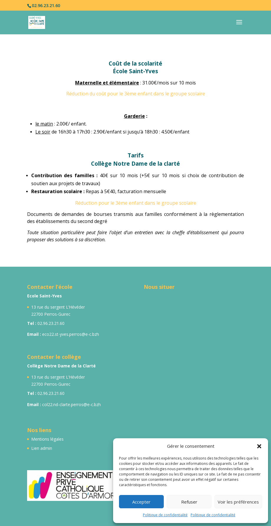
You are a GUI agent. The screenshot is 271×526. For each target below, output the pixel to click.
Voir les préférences (238, 502)
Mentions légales (47, 439)
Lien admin (41, 448)
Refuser (189, 502)
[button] (259, 446)
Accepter (141, 502)
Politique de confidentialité (165, 514)
